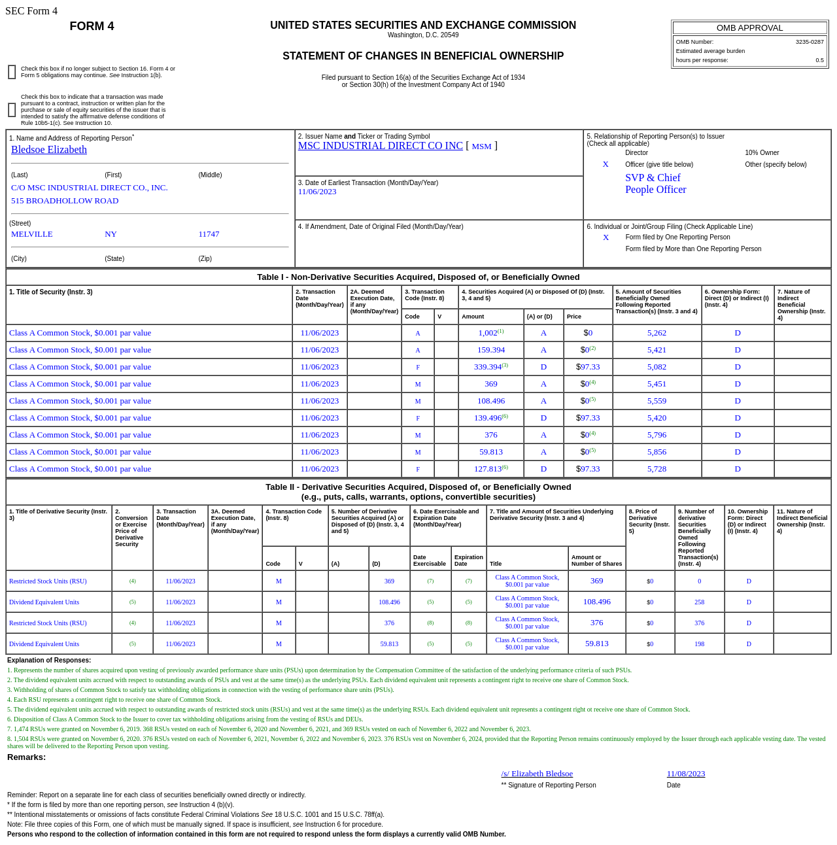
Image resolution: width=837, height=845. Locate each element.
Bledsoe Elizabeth (49, 149)
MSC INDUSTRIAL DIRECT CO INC (380, 145)
